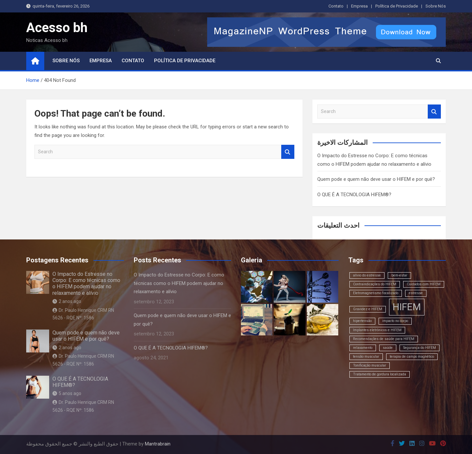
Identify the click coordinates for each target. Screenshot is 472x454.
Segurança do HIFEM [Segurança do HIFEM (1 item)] (419, 348)
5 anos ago (66, 393)
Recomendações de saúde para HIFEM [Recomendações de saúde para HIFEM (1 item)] (383, 339)
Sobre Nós (435, 6)
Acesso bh (57, 27)
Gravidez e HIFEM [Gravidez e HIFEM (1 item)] (367, 309)
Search (287, 152)
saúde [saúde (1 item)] (388, 348)
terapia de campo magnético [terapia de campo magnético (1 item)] (412, 356)
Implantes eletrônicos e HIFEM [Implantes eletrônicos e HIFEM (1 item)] (377, 330)
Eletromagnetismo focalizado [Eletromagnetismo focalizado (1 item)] (375, 293)
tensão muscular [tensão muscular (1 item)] (366, 356)
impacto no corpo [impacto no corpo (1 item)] (395, 321)
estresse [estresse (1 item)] (416, 293)
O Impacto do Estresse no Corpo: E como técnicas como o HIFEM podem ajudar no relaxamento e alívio (86, 283)
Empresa (359, 6)
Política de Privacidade (396, 6)
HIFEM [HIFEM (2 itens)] (407, 306)
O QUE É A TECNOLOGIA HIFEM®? (354, 195)
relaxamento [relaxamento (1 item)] (362, 348)
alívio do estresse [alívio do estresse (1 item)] (367, 275)
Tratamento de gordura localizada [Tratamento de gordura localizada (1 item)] (379, 374)
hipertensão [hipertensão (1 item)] (362, 321)
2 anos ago (66, 301)
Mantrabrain (157, 444)
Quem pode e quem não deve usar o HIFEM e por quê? (376, 179)
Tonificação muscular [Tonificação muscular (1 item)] (369, 365)
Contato (336, 6)
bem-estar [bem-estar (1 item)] (399, 275)
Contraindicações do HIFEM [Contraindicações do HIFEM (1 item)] (374, 284)
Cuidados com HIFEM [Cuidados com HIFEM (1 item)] (424, 284)
